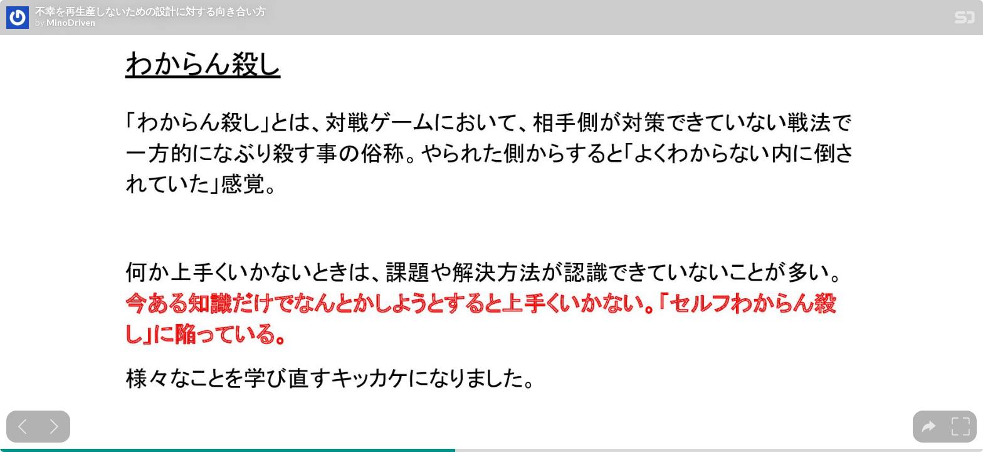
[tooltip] (929, 426)
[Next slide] (54, 426)
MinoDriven (70, 22)
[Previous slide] (22, 426)
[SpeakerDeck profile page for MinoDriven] (17, 18)
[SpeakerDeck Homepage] (965, 20)
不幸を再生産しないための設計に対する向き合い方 (150, 11)
